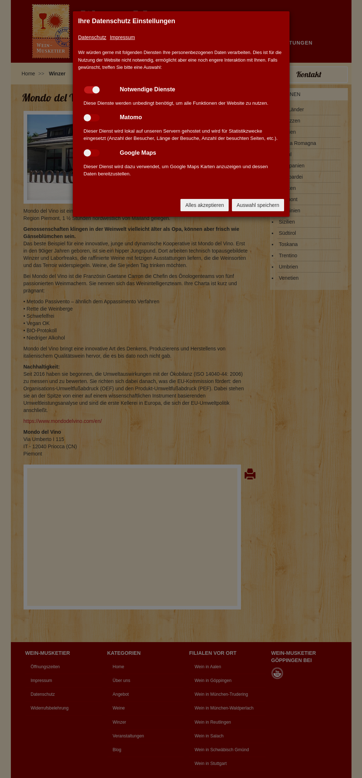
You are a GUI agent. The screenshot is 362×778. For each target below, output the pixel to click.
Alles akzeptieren (204, 205)
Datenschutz (92, 37)
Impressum (122, 37)
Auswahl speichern (258, 205)
